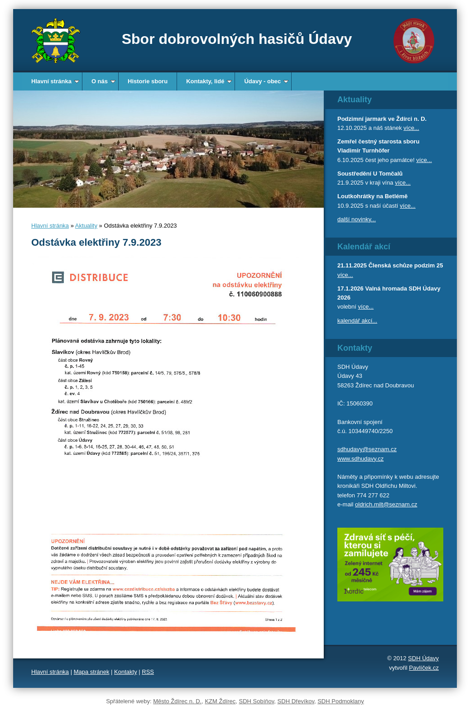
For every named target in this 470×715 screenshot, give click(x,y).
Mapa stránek (92, 671)
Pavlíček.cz (424, 667)
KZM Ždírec (220, 701)
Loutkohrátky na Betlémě (372, 196)
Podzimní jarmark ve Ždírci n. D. (382, 118)
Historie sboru (148, 81)
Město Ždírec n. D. (177, 701)
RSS (148, 671)
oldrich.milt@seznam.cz (386, 504)
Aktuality (86, 225)
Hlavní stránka (55, 81)
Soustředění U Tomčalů (370, 173)
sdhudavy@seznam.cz (367, 449)
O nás (103, 81)
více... (411, 127)
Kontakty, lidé (209, 81)
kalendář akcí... (357, 320)
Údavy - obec (266, 81)
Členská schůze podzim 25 (406, 265)
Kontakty (125, 671)
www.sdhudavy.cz (360, 458)
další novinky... (356, 219)
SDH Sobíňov (256, 701)
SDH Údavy (423, 658)
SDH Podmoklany (340, 701)
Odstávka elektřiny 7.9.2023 (96, 242)
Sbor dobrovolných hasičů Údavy (237, 39)
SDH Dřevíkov (296, 701)
